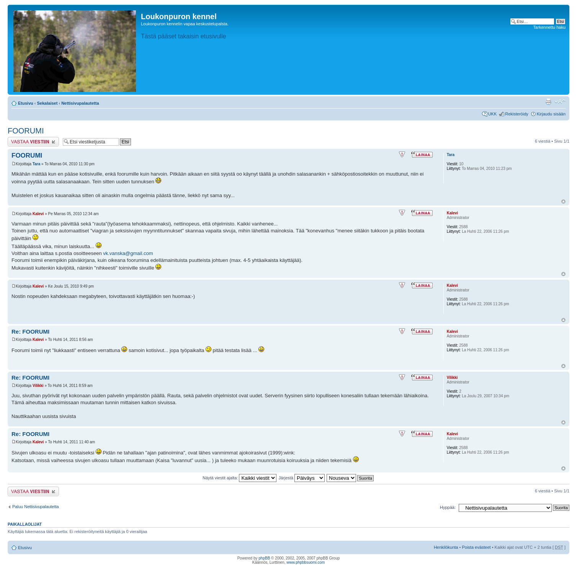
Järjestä (301, 478)
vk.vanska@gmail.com (128, 253)
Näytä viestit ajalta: (239, 478)
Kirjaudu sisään (551, 114)
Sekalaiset (47, 103)
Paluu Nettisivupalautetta (35, 506)
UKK (492, 114)
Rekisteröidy (516, 114)
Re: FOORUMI (30, 331)
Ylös (563, 201)
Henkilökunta (446, 547)
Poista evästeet (476, 547)
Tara (36, 164)
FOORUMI (26, 131)
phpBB (264, 558)
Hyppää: (448, 507)
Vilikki (38, 385)
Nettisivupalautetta (80, 103)
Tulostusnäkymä (548, 101)
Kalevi (38, 214)
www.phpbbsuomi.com (305, 562)
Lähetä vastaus (33, 141)
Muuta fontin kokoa (560, 101)
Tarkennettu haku (549, 27)
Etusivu (25, 103)
